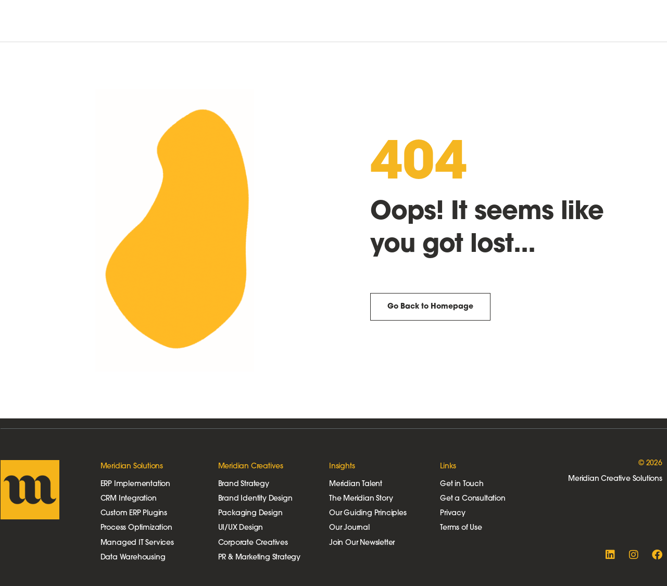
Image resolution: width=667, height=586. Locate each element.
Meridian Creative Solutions (615, 479)
